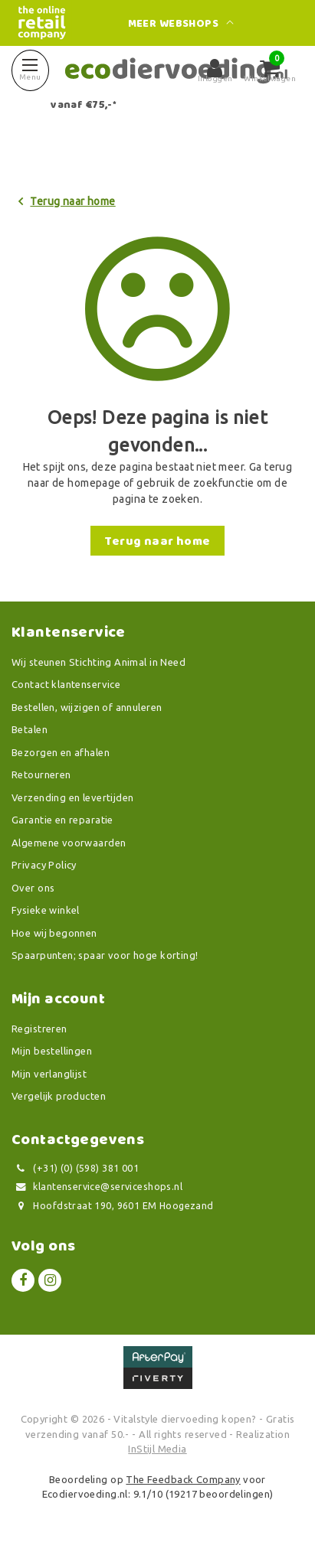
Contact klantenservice (65, 684)
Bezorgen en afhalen (60, 752)
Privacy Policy (44, 864)
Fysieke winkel (45, 910)
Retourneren (41, 774)
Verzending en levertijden (72, 797)
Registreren (39, 1028)
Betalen (29, 729)
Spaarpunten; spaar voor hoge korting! (105, 955)
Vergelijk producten (58, 1096)
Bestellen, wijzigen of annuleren (86, 707)
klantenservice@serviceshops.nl (96, 1186)
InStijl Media (157, 1448)
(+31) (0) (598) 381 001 (75, 1168)
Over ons (32, 887)
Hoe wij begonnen (54, 933)
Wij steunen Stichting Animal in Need (98, 662)
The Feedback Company (183, 1479)
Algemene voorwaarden (68, 842)
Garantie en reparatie (62, 819)
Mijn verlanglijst (49, 1073)
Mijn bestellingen (51, 1050)
